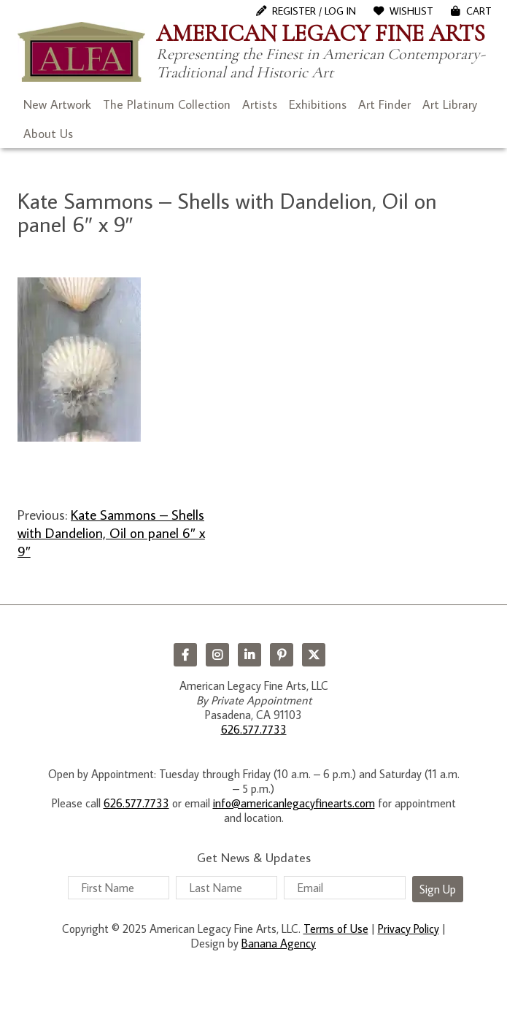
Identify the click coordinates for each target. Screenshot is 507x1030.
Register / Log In (314, 11)
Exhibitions (318, 104)
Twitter (313, 654)
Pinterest (281, 654)
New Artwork (57, 104)
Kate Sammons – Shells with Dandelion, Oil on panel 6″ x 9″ (111, 533)
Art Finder (384, 104)
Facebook (185, 654)
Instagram (217, 654)
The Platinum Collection (167, 104)
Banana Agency (278, 943)
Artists (259, 104)
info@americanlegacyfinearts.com (294, 803)
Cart (479, 11)
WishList (411, 11)
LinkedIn (249, 654)
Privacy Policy (408, 928)
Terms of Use (335, 928)
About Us (48, 134)
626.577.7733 (254, 729)
